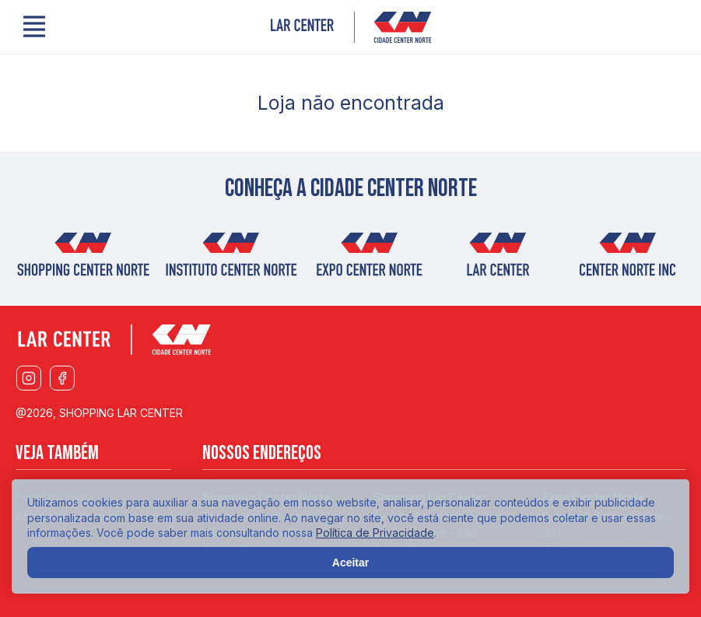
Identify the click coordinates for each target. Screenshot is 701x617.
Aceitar (350, 562)
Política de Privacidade (375, 532)
